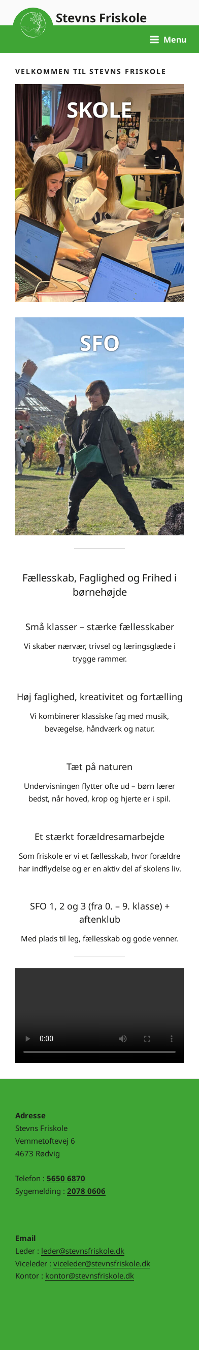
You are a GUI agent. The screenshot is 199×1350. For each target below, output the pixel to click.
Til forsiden (33, 28)
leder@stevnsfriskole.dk (82, 1251)
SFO (100, 342)
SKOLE (99, 109)
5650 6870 (66, 1178)
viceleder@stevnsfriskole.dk (101, 1263)
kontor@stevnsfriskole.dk (89, 1275)
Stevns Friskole (101, 17)
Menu (167, 39)
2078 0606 (86, 1191)
